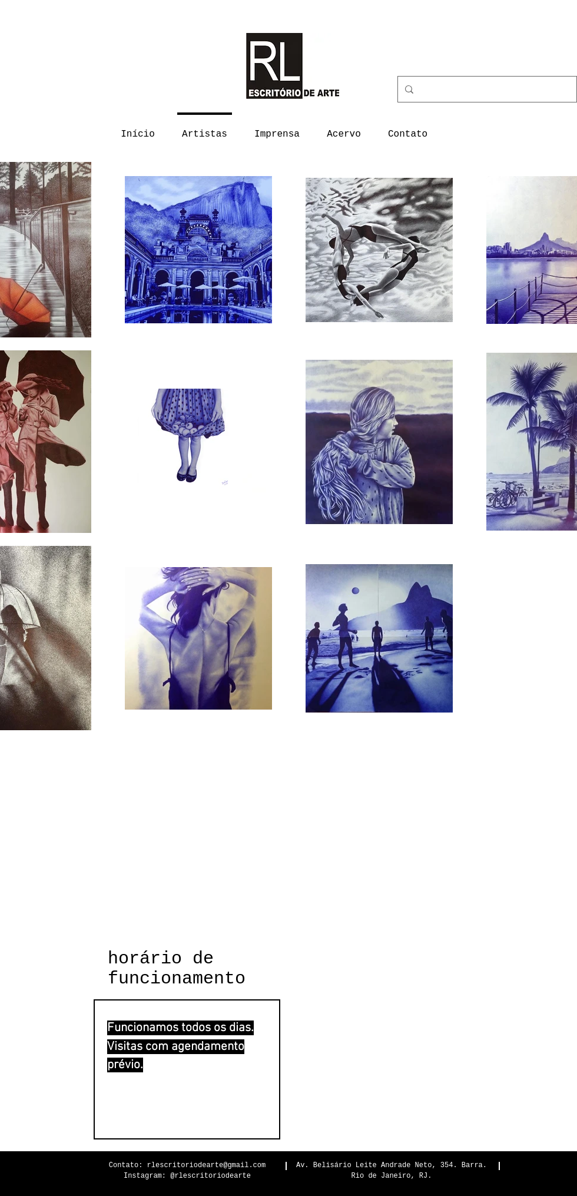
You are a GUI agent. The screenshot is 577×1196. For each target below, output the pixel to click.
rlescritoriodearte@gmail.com (206, 1165)
